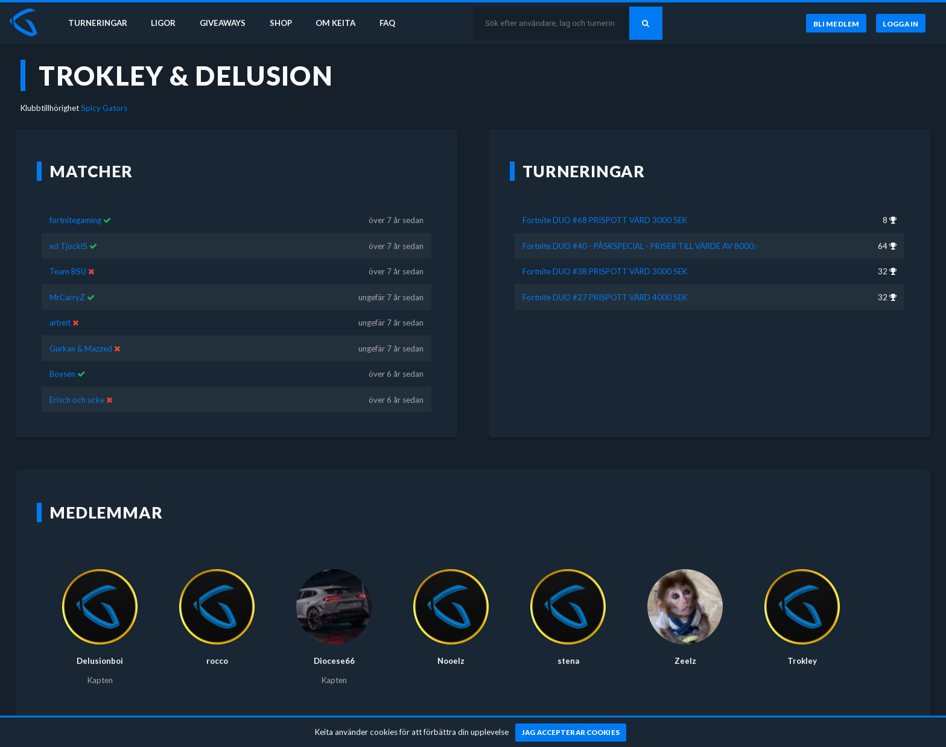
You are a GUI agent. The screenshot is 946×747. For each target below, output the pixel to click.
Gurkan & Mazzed (80, 348)
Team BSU (67, 271)
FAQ (387, 23)
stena (568, 661)
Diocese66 (334, 661)
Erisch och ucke (76, 400)
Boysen (62, 374)
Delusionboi (100, 661)
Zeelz (685, 661)
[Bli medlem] (836, 23)
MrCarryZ (67, 297)
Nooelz (451, 661)
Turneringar (97, 23)
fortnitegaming (75, 220)
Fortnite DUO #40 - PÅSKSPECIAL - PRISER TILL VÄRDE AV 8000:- (640, 246)
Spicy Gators (104, 108)
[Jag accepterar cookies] (571, 732)
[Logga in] (900, 23)
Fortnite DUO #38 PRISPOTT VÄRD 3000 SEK (604, 271)
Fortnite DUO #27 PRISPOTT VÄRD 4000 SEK (604, 297)
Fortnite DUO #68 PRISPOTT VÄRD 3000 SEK (604, 220)
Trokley (802, 661)
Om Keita (335, 23)
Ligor (163, 23)
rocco (217, 661)
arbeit (60, 322)
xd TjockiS (68, 246)
